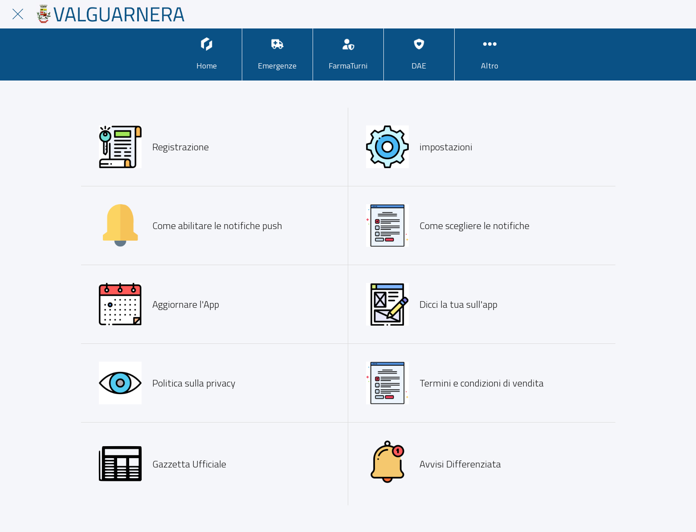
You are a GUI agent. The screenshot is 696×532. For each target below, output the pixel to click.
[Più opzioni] (490, 54)
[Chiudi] (17, 14)
